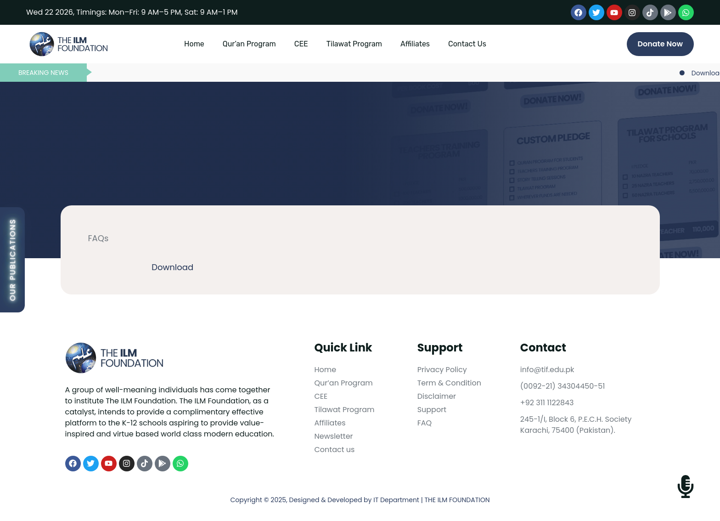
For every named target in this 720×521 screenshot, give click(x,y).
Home (194, 44)
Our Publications (12, 260)
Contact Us (467, 44)
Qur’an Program (249, 44)
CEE (301, 44)
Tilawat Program (354, 44)
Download (172, 267)
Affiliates (415, 44)
